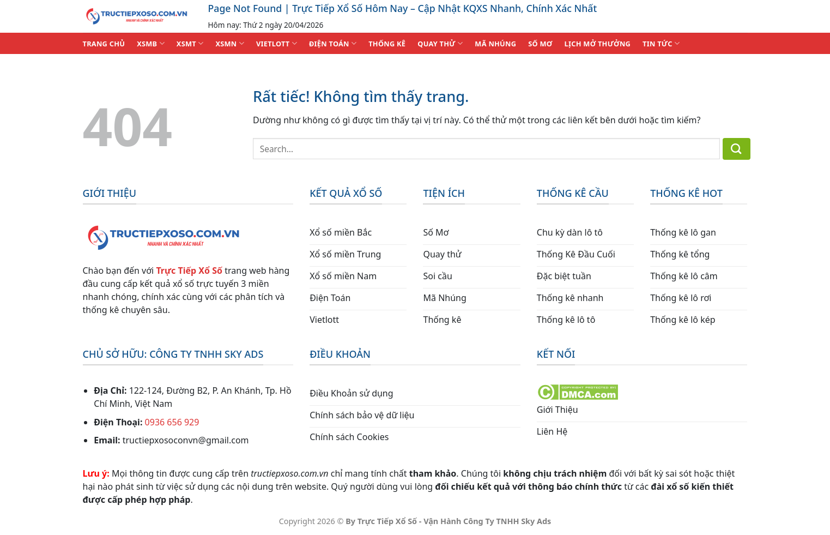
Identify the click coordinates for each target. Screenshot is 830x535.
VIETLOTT (276, 43)
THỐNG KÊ (386, 44)
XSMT (190, 43)
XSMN (229, 43)
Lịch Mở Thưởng (598, 44)
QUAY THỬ (440, 43)
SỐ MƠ (540, 44)
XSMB (151, 43)
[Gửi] (736, 149)
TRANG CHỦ (104, 44)
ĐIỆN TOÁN (332, 43)
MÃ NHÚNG (495, 44)
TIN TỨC (661, 43)
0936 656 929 (172, 422)
